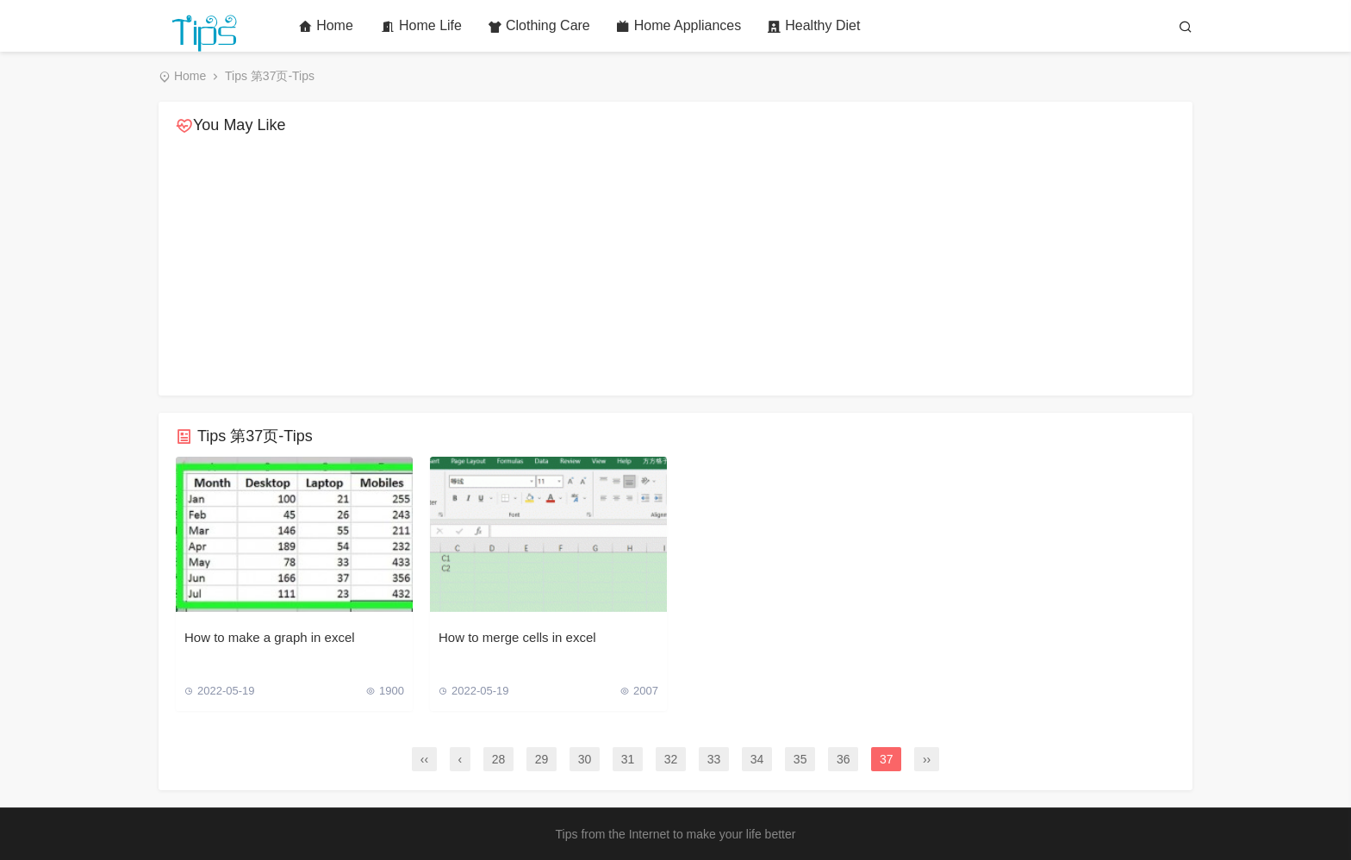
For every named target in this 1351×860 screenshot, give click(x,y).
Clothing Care (539, 26)
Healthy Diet (813, 26)
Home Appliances (679, 26)
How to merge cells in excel (517, 637)
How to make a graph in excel (269, 637)
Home (325, 26)
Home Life (421, 26)
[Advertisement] (675, 266)
